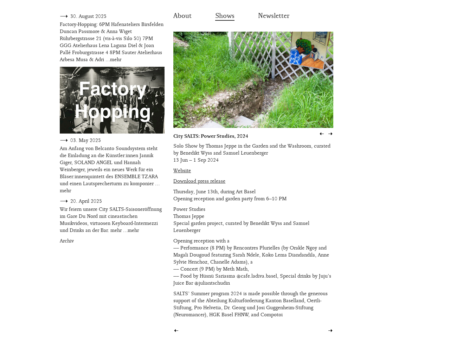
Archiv (67, 241)
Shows (224, 16)
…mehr (113, 59)
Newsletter (273, 16)
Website (182, 170)
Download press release (199, 181)
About (182, 16)
